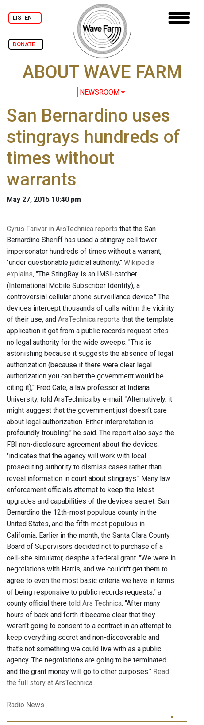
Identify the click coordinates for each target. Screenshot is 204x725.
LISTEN (25, 17)
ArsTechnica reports (89, 319)
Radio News (25, 705)
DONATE (26, 44)
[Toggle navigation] (179, 18)
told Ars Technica (95, 603)
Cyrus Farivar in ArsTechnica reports (62, 229)
